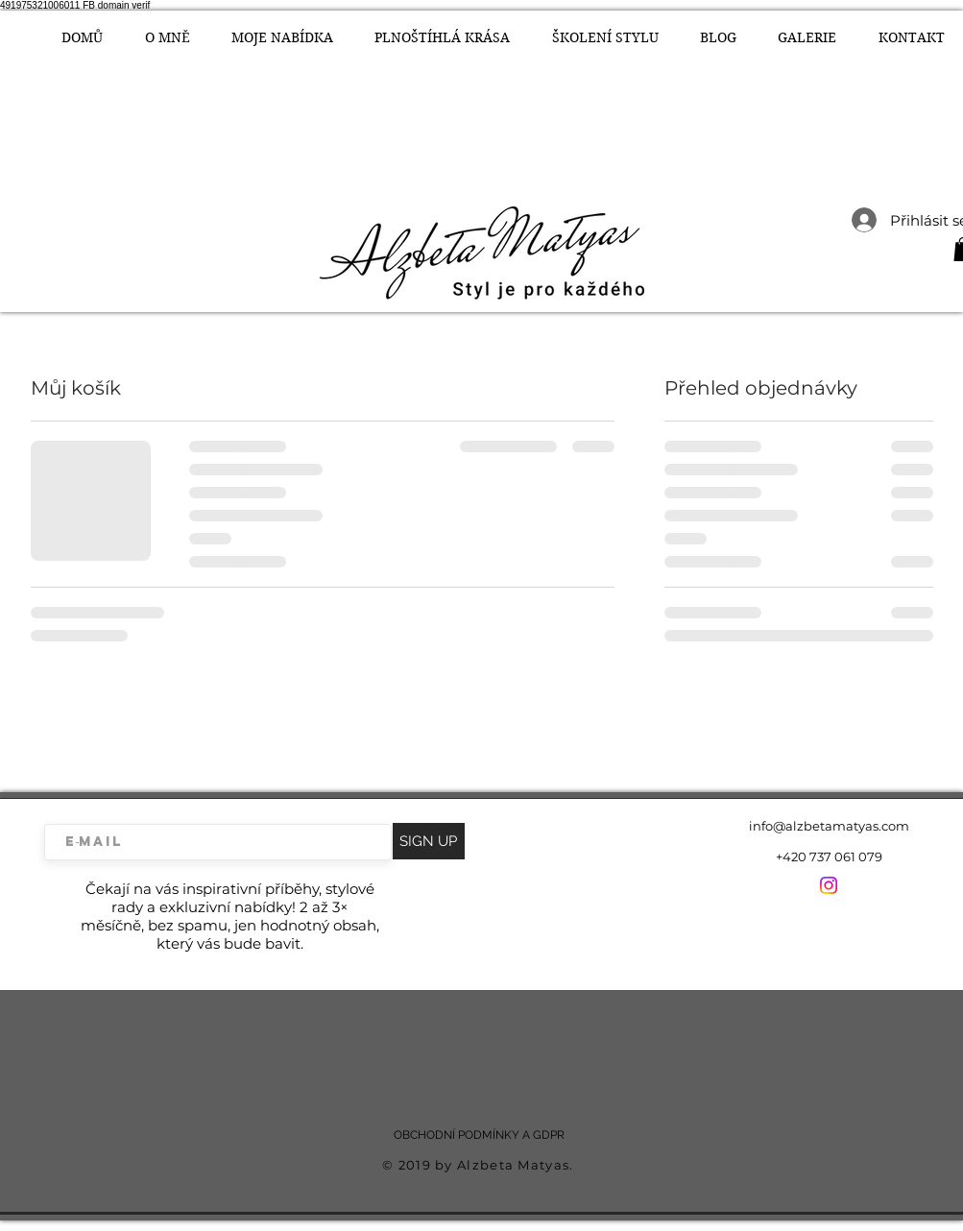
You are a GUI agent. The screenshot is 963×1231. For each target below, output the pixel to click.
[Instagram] (828, 885)
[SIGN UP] (429, 841)
